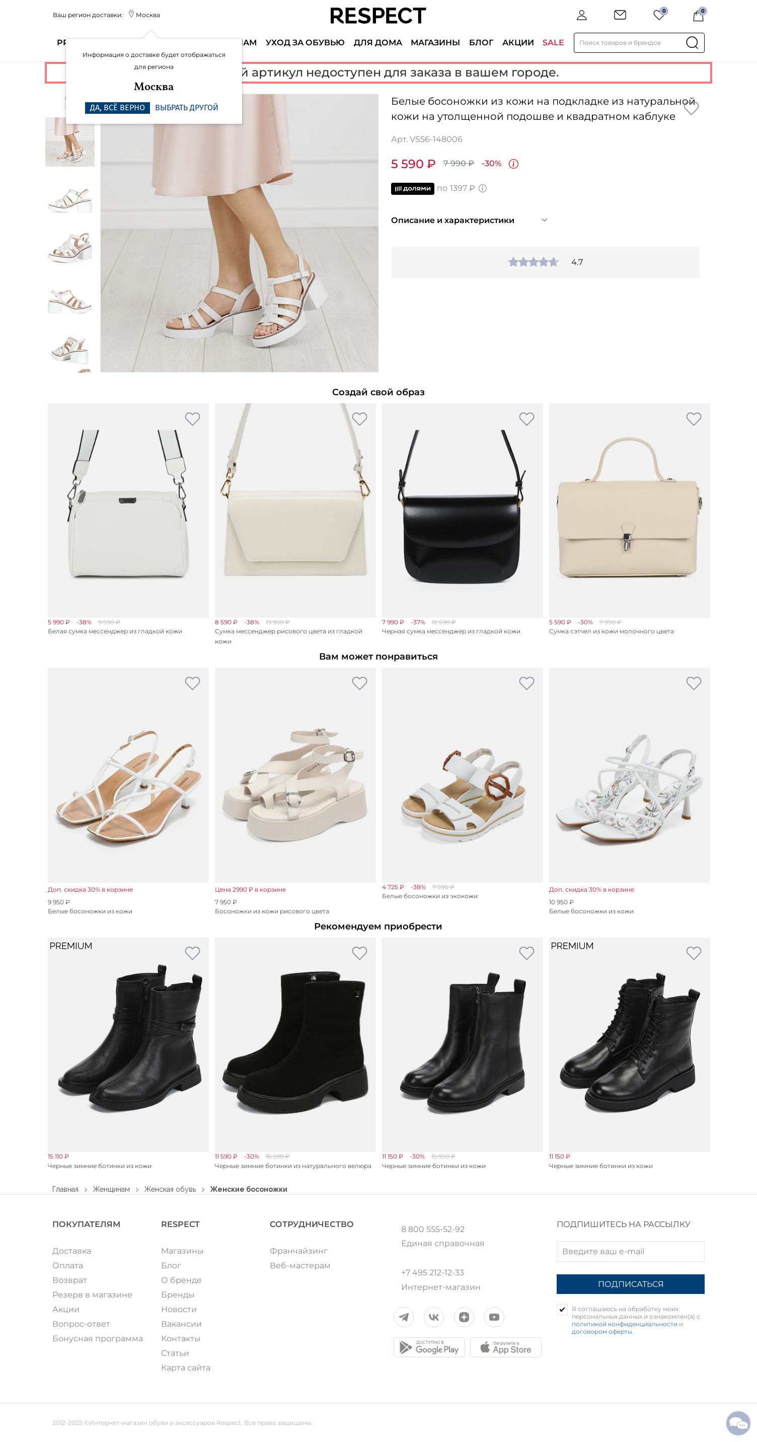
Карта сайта (185, 1368)
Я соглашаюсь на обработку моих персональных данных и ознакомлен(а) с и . (636, 1320)
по (439, 189)
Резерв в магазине (92, 1295)
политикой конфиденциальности (624, 1324)
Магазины (435, 42)
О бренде (181, 1280)
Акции (518, 42)
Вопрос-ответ (81, 1324)
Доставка (71, 1251)
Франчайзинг (299, 1251)
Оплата (67, 1265)
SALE (553, 42)
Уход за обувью (305, 42)
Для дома (378, 42)
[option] (239, 233)
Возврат (69, 1280)
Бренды (178, 1295)
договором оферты (602, 1331)
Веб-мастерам (300, 1265)
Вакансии (181, 1324)
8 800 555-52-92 (433, 1229)
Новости (179, 1309)
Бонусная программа (97, 1338)
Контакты (181, 1338)
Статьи (175, 1353)
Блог (481, 42)
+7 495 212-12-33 (432, 1272)
